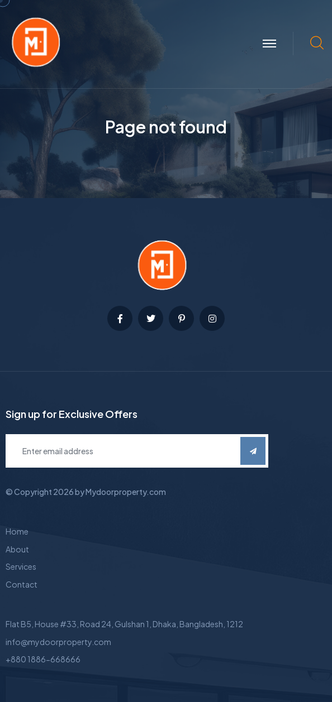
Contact (21, 584)
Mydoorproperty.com (126, 492)
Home (17, 531)
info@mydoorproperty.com (58, 642)
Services (21, 566)
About (17, 549)
